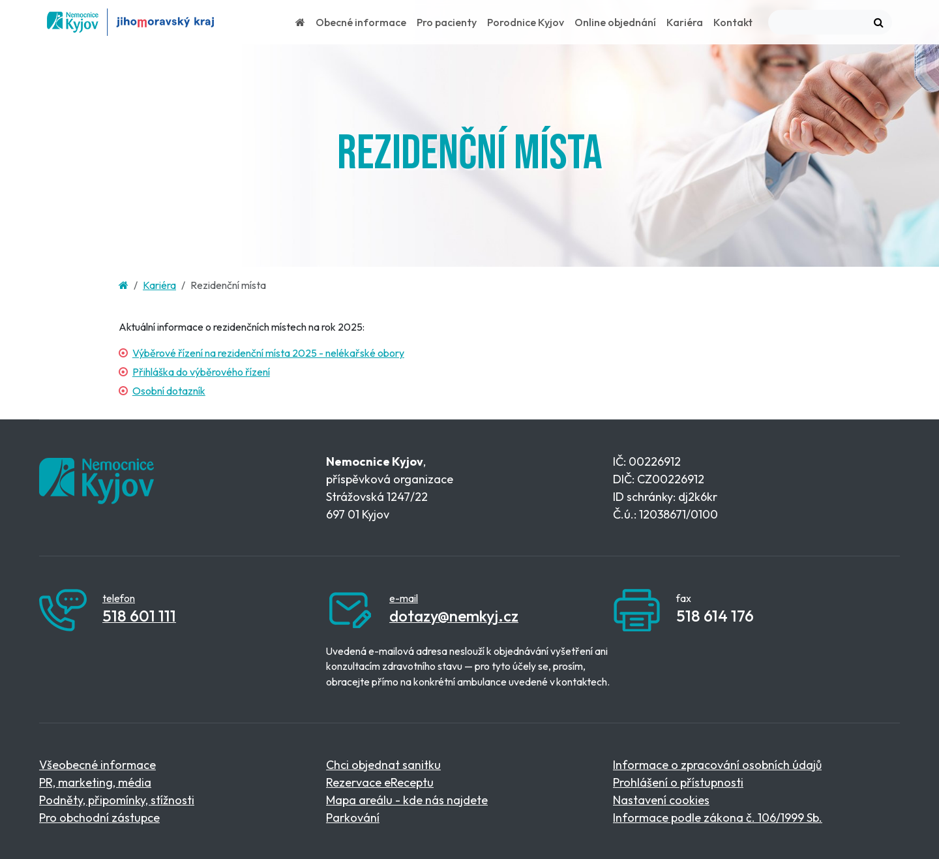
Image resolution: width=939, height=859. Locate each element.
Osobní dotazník (168, 390)
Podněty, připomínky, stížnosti (116, 799)
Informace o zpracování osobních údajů (717, 764)
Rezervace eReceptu (380, 782)
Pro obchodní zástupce (99, 817)
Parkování (353, 817)
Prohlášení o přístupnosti (678, 782)
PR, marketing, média (95, 782)
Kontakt (733, 22)
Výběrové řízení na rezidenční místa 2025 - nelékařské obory (268, 352)
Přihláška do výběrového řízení (201, 371)
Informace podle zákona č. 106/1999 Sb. (717, 817)
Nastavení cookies (661, 799)
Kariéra (684, 22)
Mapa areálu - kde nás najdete (407, 799)
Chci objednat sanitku (383, 764)
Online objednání (615, 22)
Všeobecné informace (97, 764)
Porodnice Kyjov (525, 22)
